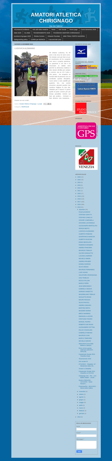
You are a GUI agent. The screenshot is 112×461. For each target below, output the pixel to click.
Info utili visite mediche (40, 29)
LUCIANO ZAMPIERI (85, 256)
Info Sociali (62, 29)
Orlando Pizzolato (54, 36)
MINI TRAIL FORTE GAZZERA (74, 36)
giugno (81, 399)
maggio (81, 402)
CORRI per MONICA (38, 39)
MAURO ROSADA (84, 300)
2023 (79, 185)
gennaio (82, 413)
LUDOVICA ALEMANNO (86, 231)
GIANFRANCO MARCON (87, 236)
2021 (79, 190)
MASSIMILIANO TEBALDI (87, 294)
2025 (79, 179)
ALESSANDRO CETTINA (87, 327)
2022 (79, 188)
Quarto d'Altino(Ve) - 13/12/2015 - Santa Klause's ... (85, 381)
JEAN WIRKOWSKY (85, 286)
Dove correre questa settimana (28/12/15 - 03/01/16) (86, 349)
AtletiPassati (25, 107)
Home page (73, 29)
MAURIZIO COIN (84, 335)
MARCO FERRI (84, 283)
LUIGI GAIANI (83, 272)
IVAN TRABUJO (84, 278)
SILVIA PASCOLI (84, 302)
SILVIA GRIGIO (83, 267)
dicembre (82, 209)
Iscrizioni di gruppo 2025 (22, 36)
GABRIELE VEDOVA (85, 289)
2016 (79, 204)
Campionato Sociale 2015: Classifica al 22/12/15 (87, 372)
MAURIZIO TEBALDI (85, 250)
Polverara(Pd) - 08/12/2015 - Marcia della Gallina (88, 387)
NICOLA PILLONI (84, 280)
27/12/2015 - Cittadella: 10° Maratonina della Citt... (87, 365)
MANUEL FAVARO (84, 322)
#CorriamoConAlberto (21, 29)
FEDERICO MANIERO (86, 245)
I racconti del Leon (54, 39)
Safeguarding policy (21, 39)
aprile (81, 405)
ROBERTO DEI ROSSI (86, 324)
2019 (79, 196)
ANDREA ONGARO (85, 305)
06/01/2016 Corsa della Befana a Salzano (86, 344)
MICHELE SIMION (84, 258)
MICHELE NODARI (85, 341)
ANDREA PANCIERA (85, 247)
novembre (82, 391)
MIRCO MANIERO (84, 313)
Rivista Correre (39, 36)
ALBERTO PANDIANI (85, 234)
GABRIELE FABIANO (85, 333)
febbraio (82, 410)
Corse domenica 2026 (88, 29)
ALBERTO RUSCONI (85, 239)
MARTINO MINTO (84, 308)
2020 (79, 193)
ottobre (81, 394)
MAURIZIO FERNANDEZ (87, 269)
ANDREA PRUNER (85, 261)
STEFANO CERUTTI (85, 214)
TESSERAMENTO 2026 (41, 33)
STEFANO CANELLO (85, 217)
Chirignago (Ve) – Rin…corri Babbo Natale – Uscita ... (87, 376)
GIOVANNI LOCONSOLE (87, 223)
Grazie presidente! (84, 212)
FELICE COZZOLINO (85, 330)
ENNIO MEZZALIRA (85, 242)
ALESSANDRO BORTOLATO (88, 225)
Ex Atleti (27, 33)
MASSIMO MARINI (85, 311)
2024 (79, 182)
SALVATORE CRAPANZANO (88, 275)
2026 (79, 177)
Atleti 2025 (17, 33)
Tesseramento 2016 (85, 358)
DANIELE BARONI (84, 264)
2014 (79, 417)
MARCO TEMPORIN (85, 338)
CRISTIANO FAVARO (85, 319)
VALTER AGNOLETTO (86, 253)
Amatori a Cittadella (85, 368)
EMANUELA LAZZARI (86, 316)
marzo (81, 408)
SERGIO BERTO (84, 228)
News (53, 29)
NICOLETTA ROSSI (85, 297)
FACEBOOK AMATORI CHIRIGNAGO (66, 33)
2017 (79, 201)
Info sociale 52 (83, 361)
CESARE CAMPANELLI (86, 220)
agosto (81, 397)
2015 (79, 207)
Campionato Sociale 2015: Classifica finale (87, 355)
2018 (79, 199)
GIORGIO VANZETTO (86, 291)
